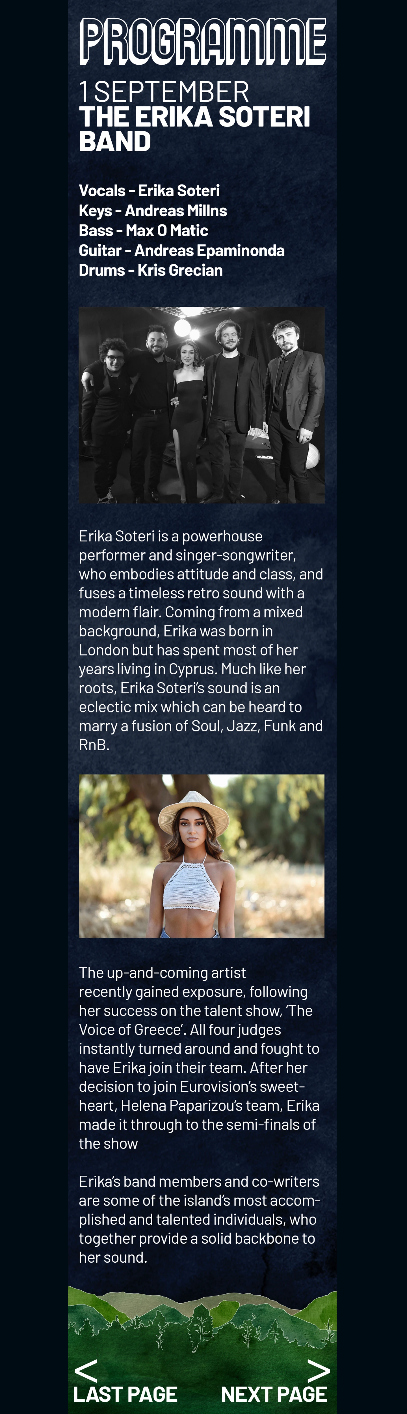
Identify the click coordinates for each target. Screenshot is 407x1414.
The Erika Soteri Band (134, 1384)
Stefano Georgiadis (271, 1384)
